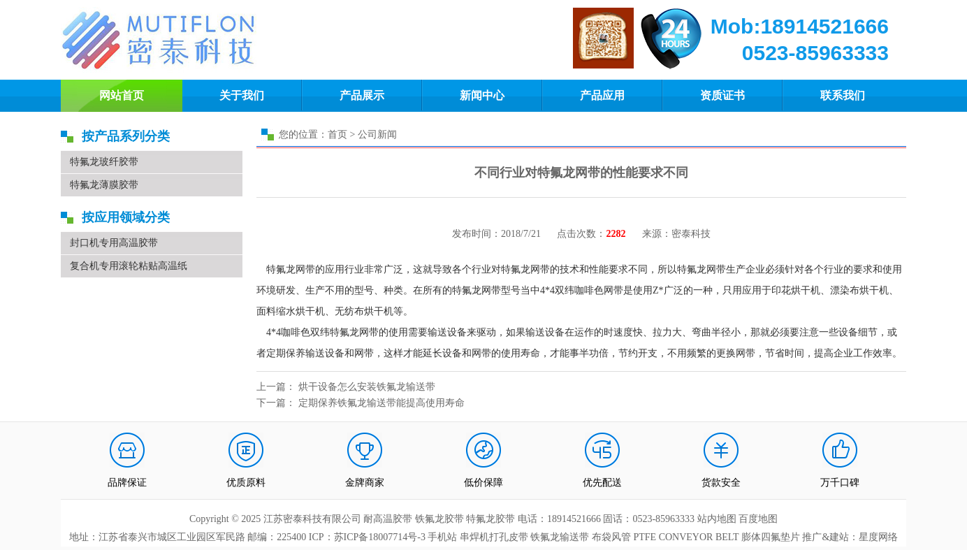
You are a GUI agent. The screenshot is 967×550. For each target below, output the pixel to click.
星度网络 (878, 537)
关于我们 (241, 95)
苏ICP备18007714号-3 (380, 537)
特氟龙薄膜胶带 (104, 185)
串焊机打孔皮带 (494, 537)
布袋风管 (611, 537)
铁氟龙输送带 (559, 537)
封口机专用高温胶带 (114, 243)
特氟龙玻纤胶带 (104, 162)
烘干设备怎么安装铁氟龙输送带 (366, 387)
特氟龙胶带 (490, 519)
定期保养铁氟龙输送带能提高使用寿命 (381, 403)
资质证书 (722, 95)
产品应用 (602, 95)
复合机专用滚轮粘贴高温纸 (128, 266)
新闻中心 (482, 95)
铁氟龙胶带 (439, 519)
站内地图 (718, 519)
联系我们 (842, 95)
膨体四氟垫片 (770, 537)
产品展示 (362, 95)
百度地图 (758, 519)
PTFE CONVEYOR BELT (686, 537)
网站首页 (121, 95)
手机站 (442, 537)
